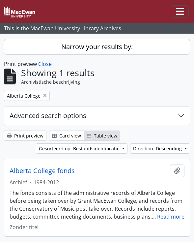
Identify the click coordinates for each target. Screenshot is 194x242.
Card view (66, 136)
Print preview (25, 136)
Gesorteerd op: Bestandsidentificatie (80, 148)
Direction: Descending (158, 148)
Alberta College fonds (42, 171)
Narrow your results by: (97, 46)
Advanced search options (48, 115)
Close (45, 64)
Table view (102, 136)
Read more (170, 216)
